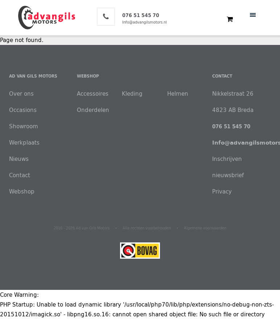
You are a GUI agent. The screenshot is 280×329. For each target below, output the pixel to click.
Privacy (222, 191)
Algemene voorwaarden (205, 228)
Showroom (23, 126)
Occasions (23, 110)
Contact (19, 175)
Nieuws (19, 159)
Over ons (21, 93)
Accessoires (92, 93)
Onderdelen (93, 110)
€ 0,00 (226, 19)
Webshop (21, 191)
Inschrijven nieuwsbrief (228, 167)
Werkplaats (24, 142)
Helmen (177, 93)
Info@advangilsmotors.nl (144, 22)
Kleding (132, 93)
